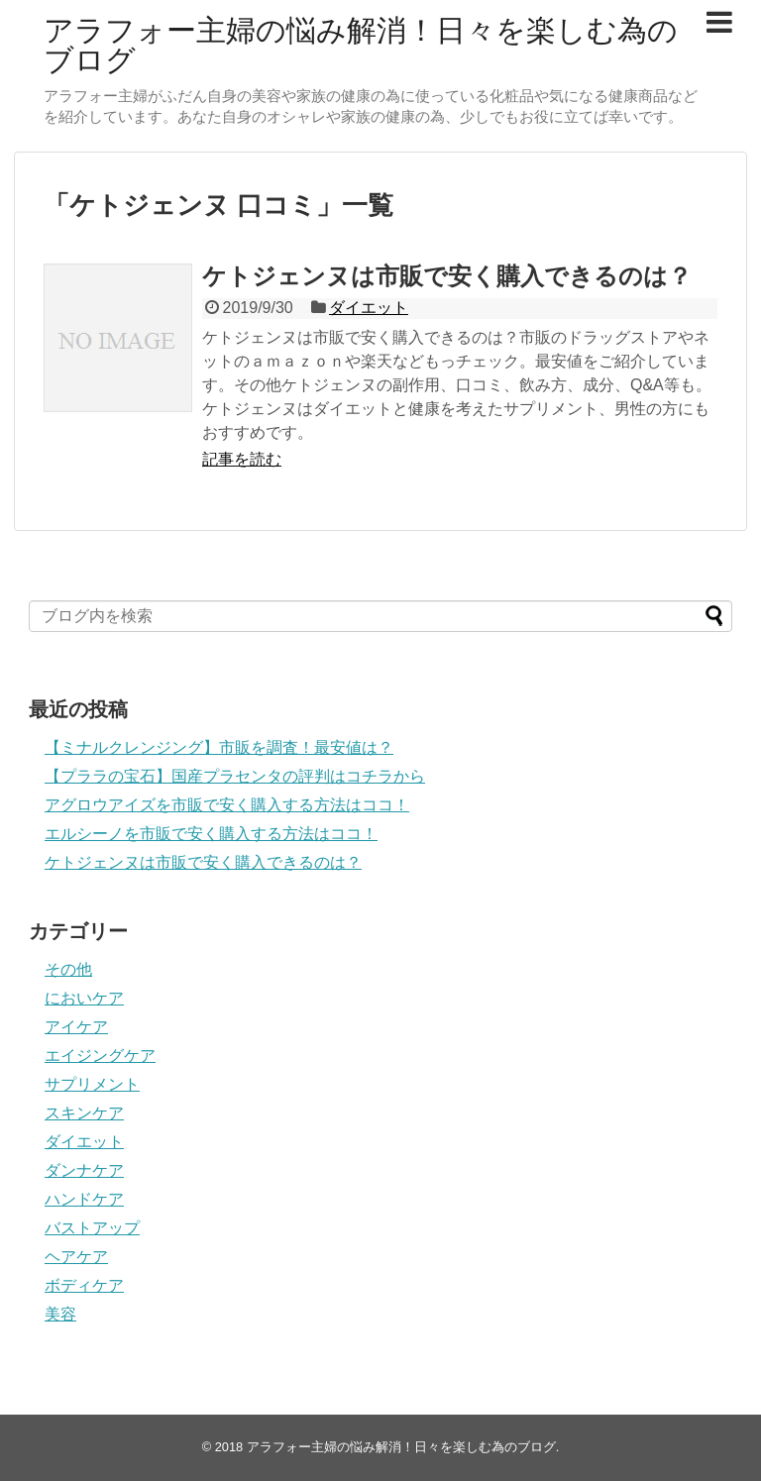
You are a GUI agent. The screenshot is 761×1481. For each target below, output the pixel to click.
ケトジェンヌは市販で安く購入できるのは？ (447, 276)
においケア (84, 998)
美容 (60, 1314)
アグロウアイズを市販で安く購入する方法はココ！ (227, 804)
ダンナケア (84, 1170)
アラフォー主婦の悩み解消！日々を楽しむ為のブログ (361, 45)
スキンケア (84, 1113)
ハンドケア (84, 1199)
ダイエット (368, 307)
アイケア (76, 1026)
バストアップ (92, 1227)
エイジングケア (100, 1055)
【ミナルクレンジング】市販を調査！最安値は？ (219, 747)
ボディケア (84, 1285)
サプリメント (92, 1084)
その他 (68, 969)
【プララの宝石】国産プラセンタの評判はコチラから (235, 776)
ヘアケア (76, 1256)
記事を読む (241, 459)
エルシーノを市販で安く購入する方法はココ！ (211, 833)
